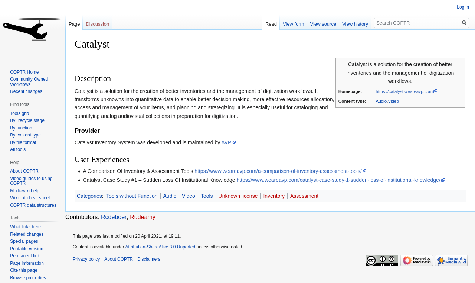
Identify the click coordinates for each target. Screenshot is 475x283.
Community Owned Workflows (29, 82)
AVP (226, 142)
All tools (18, 149)
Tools (207, 196)
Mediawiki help (24, 190)
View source (323, 24)
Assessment (304, 196)
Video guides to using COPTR (31, 181)
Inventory (274, 196)
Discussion (97, 24)
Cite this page (23, 270)
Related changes (26, 234)
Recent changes (26, 91)
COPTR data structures (33, 205)
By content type (25, 135)
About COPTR (24, 171)
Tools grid (19, 113)
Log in (463, 7)
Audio (381, 101)
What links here (25, 226)
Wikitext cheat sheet (30, 197)
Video (393, 101)
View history (355, 24)
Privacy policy (86, 259)
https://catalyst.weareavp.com (404, 91)
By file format (23, 142)
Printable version (26, 248)
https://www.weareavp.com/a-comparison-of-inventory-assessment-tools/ (278, 171)
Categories (89, 196)
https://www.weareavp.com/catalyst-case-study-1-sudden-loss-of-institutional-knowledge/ (338, 180)
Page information (27, 263)
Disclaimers (148, 259)
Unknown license (238, 196)
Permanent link (25, 255)
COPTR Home (24, 72)
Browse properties (28, 277)
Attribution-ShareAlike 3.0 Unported (160, 247)
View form (293, 24)
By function (21, 128)
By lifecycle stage (27, 120)
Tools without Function (132, 196)
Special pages (24, 241)
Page (74, 24)
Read (271, 24)
